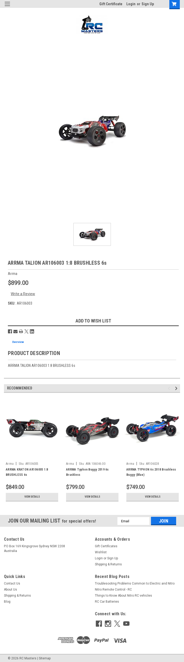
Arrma (10, 464)
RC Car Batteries (107, 601)
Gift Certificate (110, 4)
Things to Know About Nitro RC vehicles (123, 595)
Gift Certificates (106, 546)
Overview (18, 342)
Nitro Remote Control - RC (113, 589)
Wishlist (101, 552)
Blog (7, 601)
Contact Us (12, 583)
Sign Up (148, 4)
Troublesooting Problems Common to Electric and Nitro (135, 583)
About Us (10, 589)
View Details (32, 497)
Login (131, 4)
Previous (170, 388)
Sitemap (45, 657)
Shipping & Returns (108, 564)
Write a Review (23, 294)
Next (177, 388)
